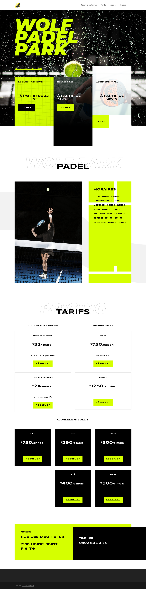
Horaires (112, 5)
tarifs (26, 107)
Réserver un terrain (89, 5)
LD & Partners (28, 585)
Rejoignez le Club (28, 69)
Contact (123, 5)
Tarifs (103, 5)
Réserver (43, 363)
